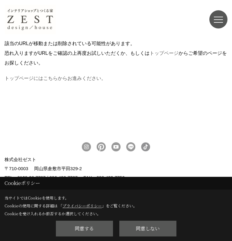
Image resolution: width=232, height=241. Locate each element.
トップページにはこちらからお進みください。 (55, 78)
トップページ (164, 53)
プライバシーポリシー (82, 206)
